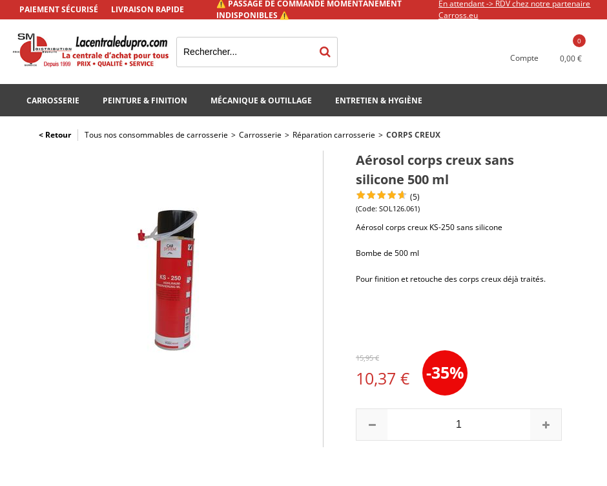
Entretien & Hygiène (378, 100)
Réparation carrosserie (334, 134)
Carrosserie (52, 100)
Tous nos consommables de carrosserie (156, 134)
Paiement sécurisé (58, 9)
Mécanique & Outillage (261, 100)
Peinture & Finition (145, 100)
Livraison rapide (147, 9)
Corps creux (413, 134)
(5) (415, 196)
